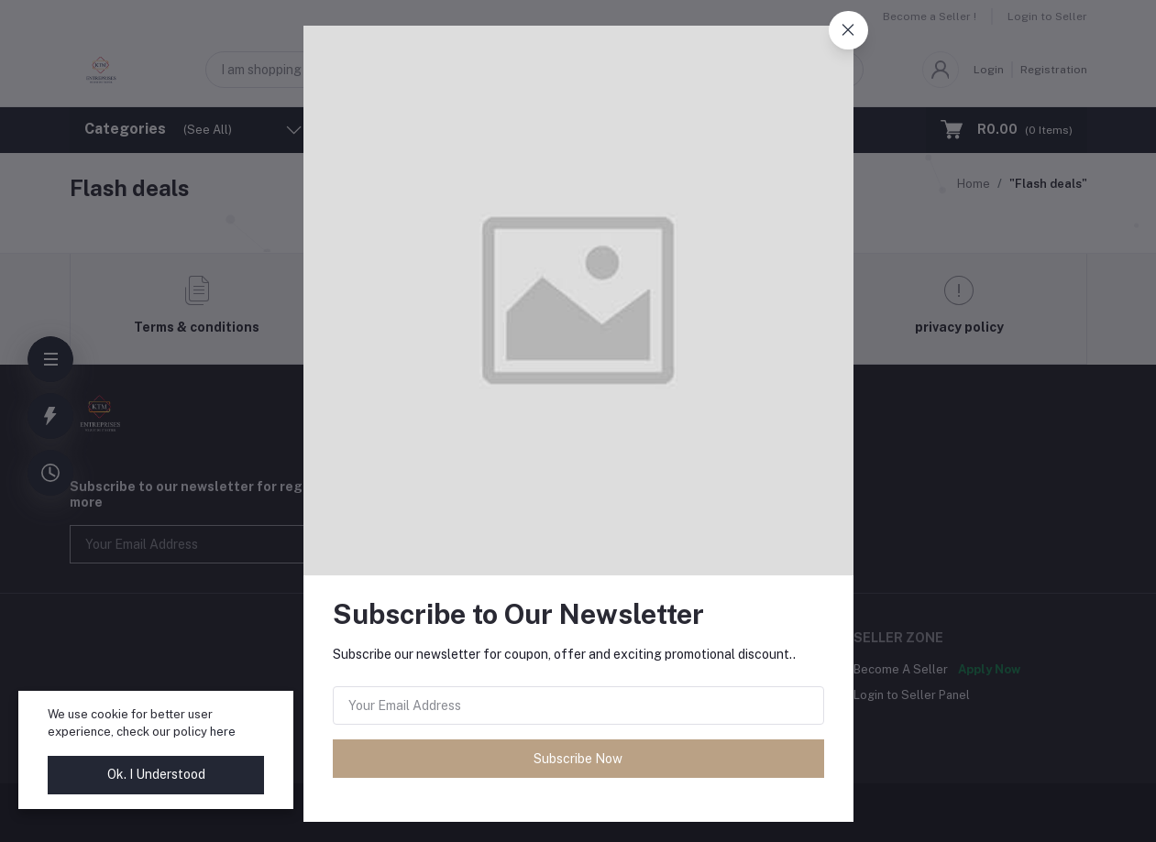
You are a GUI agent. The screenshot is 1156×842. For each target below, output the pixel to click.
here (223, 731)
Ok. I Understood (156, 774)
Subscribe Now (578, 758)
